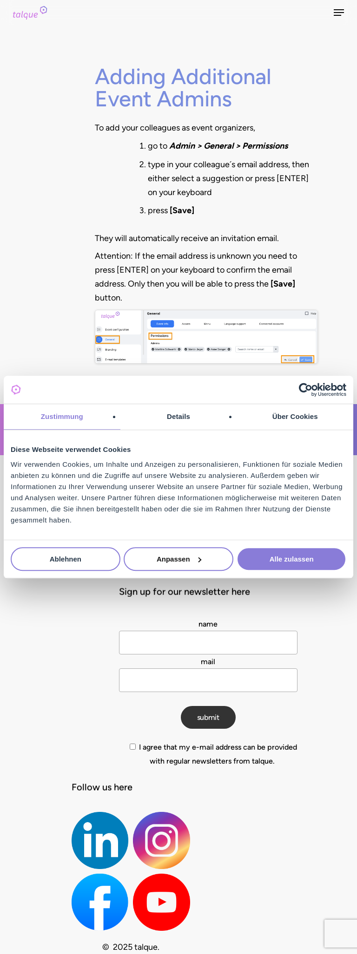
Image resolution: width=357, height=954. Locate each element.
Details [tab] (178, 416)
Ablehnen (65, 559)
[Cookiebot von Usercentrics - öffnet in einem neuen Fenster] (305, 390)
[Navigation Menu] (339, 12)
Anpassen (179, 559)
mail (208, 661)
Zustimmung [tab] (62, 416)
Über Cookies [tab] (295, 416)
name (208, 624)
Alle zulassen (292, 559)
